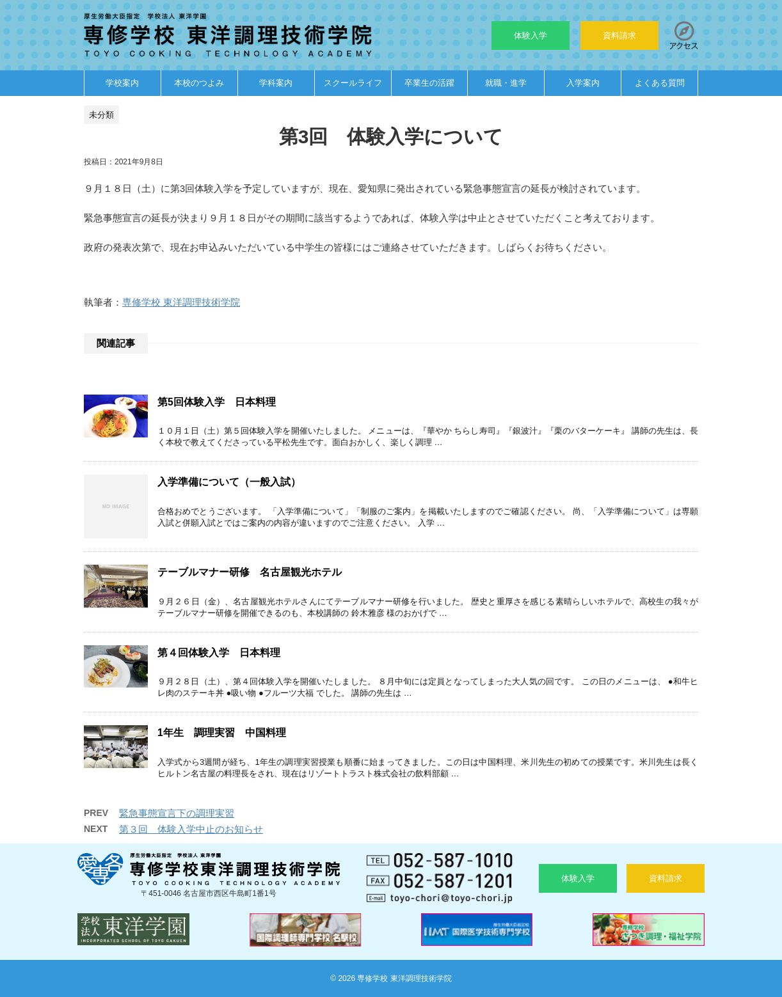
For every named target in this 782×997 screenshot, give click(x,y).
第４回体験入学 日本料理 (218, 652)
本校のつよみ (199, 83)
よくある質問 (660, 83)
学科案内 (275, 83)
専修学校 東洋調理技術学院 (181, 302)
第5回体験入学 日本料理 (216, 401)
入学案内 (583, 83)
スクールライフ (353, 83)
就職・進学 (506, 83)
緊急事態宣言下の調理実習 (176, 813)
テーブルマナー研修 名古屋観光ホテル (249, 572)
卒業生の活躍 (429, 83)
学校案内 (122, 83)
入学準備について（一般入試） (229, 481)
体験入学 (530, 35)
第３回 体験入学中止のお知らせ (191, 829)
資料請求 (619, 35)
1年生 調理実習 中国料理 (221, 732)
